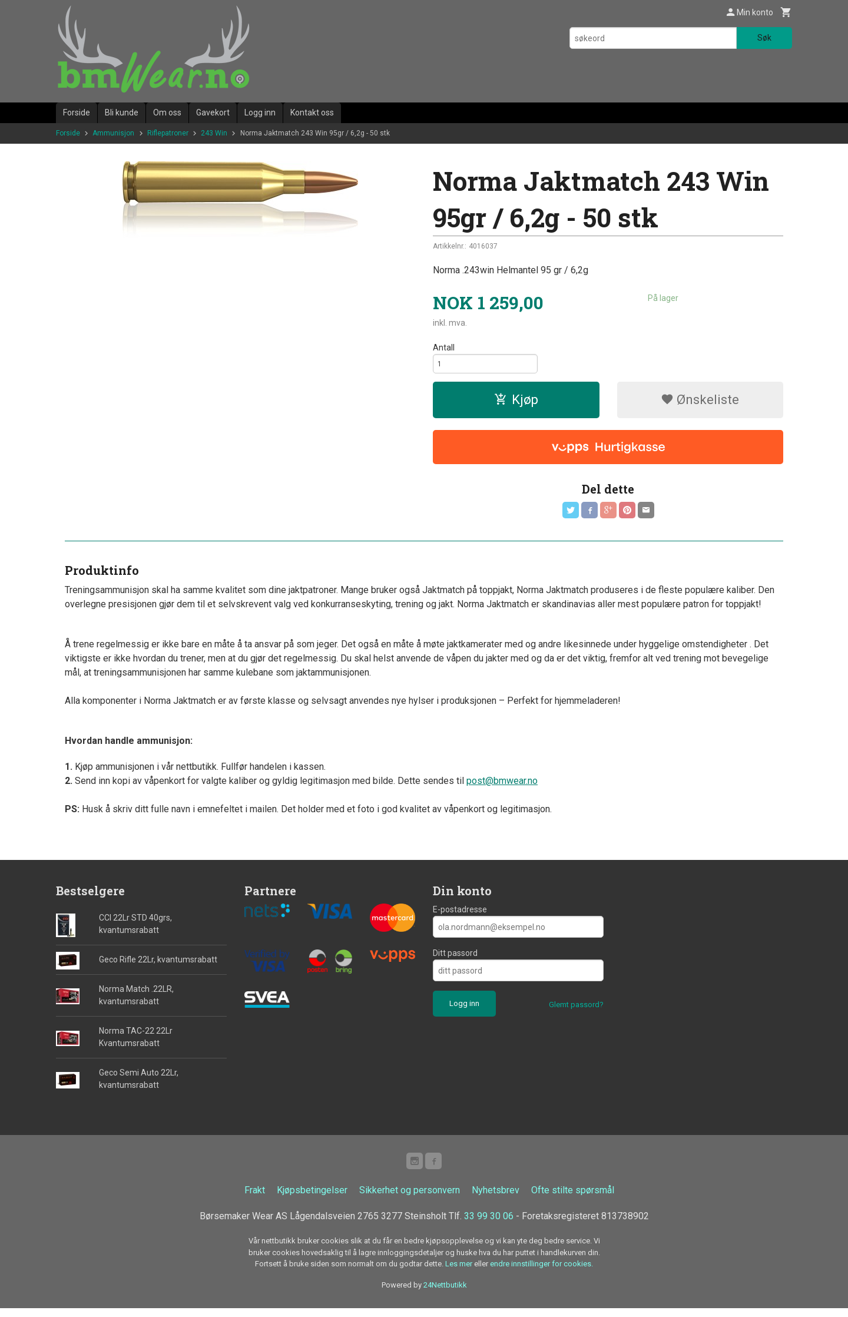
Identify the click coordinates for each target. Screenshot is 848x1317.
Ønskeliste (700, 403)
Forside (76, 112)
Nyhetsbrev (495, 1199)
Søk (764, 37)
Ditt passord (455, 959)
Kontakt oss (312, 112)
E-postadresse (460, 916)
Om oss (167, 112)
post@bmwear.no (502, 787)
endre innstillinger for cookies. (541, 1272)
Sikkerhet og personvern (409, 1199)
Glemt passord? (576, 1011)
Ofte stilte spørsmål (572, 1199)
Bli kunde (121, 112)
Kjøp (516, 403)
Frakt (254, 1199)
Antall (444, 347)
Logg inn (260, 112)
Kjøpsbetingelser (312, 1199)
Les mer (459, 1272)
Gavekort (213, 112)
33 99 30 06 (489, 1224)
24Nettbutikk (445, 1293)
